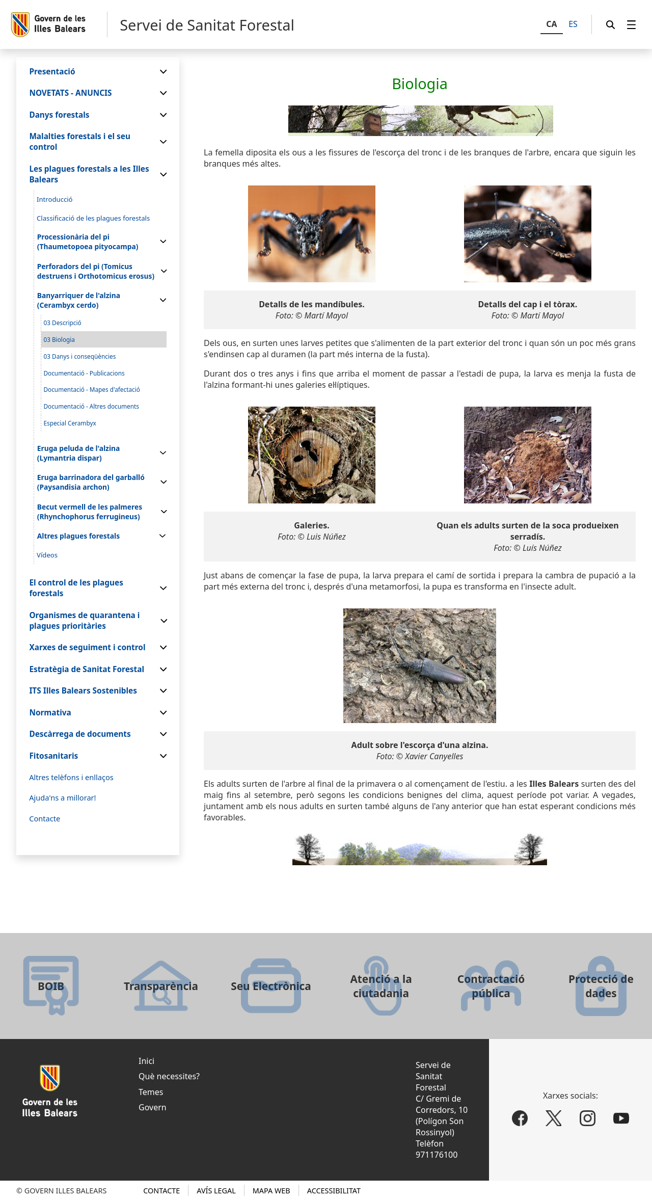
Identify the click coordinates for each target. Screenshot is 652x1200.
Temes (151, 1092)
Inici (146, 1060)
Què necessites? (169, 1076)
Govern (153, 1107)
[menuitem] (631, 24)
